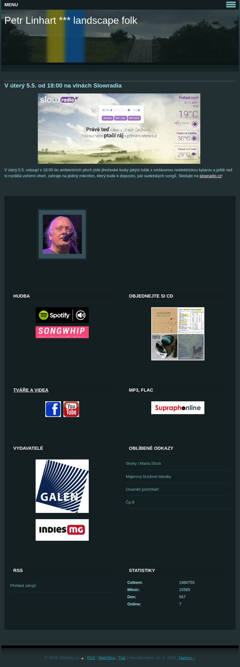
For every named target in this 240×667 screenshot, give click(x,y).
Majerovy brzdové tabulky (148, 476)
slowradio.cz (211, 175)
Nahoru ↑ (187, 657)
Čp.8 (130, 502)
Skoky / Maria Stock (143, 463)
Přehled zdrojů (23, 585)
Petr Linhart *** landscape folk (70, 20)
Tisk (122, 657)
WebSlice (106, 657)
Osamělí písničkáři (142, 489)
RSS (91, 657)
